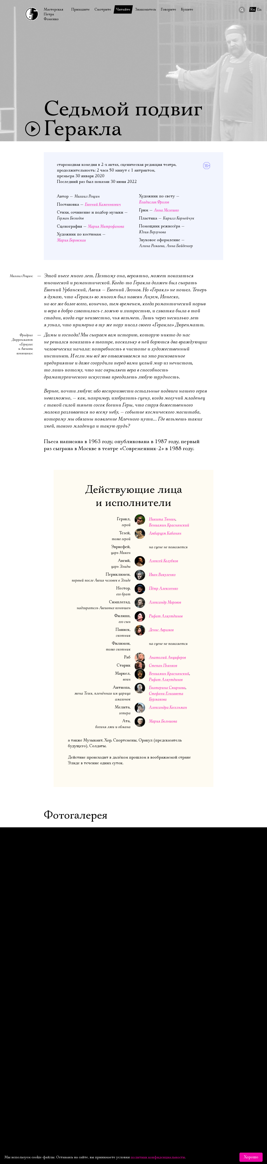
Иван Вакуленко (162, 574)
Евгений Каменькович (103, 204)
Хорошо (251, 1157)
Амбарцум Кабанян (165, 533)
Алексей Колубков (163, 560)
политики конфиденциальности (158, 1157)
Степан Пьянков (163, 665)
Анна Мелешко (166, 210)
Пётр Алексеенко (163, 588)
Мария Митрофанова (106, 226)
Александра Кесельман (168, 707)
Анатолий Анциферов (167, 657)
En (259, 9)
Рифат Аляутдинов (166, 616)
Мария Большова (163, 721)
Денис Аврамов (161, 629)
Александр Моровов (165, 602)
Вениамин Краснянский (169, 525)
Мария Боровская (71, 240)
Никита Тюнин (162, 519)
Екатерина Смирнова (167, 687)
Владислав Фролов (154, 202)
